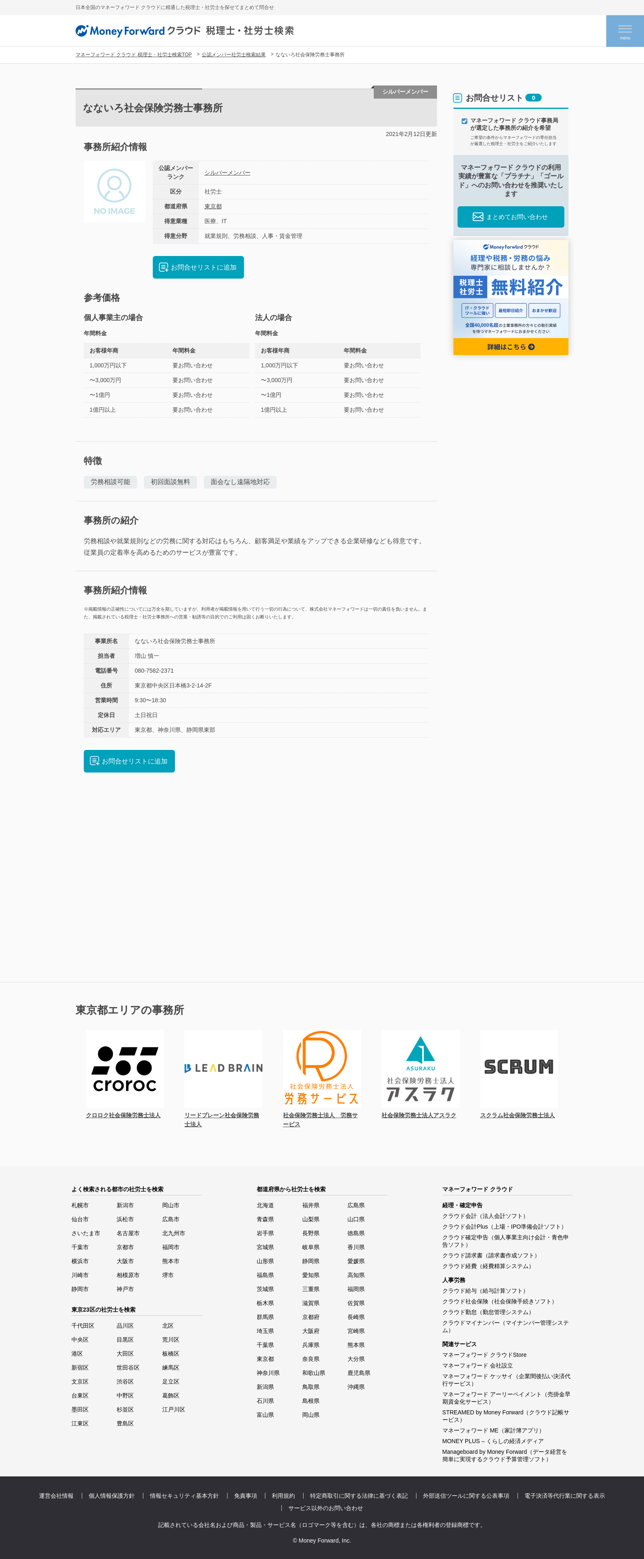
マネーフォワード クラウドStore (484, 1354)
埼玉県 (265, 1331)
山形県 (265, 1261)
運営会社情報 (56, 1495)
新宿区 (80, 1367)
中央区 (80, 1339)
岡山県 (311, 1414)
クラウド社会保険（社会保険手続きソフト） (499, 1301)
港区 (77, 1353)
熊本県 (356, 1345)
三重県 (311, 1289)
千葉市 (80, 1247)
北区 (168, 1325)
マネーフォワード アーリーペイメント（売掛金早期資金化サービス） (506, 1398)
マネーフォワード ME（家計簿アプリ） (493, 1430)
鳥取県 (311, 1387)
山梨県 (311, 1219)
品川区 (125, 1325)
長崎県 (356, 1317)
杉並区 (125, 1409)
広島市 (170, 1219)
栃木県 (265, 1303)
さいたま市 (85, 1233)
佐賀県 (356, 1303)
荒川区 (170, 1339)
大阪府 (311, 1331)
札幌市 (80, 1205)
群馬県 (265, 1317)
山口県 (356, 1219)
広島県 (356, 1205)
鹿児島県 (358, 1373)
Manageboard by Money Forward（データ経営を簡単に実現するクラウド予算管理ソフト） (504, 1455)
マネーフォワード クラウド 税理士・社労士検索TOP (134, 55)
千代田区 (82, 1325)
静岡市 (80, 1289)
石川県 (265, 1401)
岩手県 (265, 1233)
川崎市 (80, 1275)
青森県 (265, 1219)
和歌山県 (313, 1373)
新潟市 (125, 1205)
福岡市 (170, 1247)
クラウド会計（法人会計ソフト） (485, 1216)
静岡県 (311, 1261)
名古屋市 (128, 1233)
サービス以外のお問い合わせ (325, 1508)
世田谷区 (128, 1367)
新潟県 (265, 1387)
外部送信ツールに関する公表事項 (466, 1495)
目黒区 (125, 1339)
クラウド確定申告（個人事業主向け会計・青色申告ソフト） (505, 1241)
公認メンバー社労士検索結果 (234, 55)
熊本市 (170, 1261)
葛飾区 (170, 1395)
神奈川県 (268, 1373)
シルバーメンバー (228, 172)
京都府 (311, 1317)
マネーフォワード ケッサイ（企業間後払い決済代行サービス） (506, 1380)
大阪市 (125, 1261)
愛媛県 (356, 1261)
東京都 (213, 206)
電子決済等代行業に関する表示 (564, 1495)
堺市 (168, 1275)
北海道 (265, 1205)
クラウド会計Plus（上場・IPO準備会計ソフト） (504, 1226)
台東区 (80, 1395)
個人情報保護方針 (112, 1495)
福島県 (265, 1275)
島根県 (311, 1401)
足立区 (170, 1381)
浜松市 (125, 1219)
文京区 (80, 1381)
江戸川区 (173, 1409)
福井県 (311, 1205)
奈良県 (311, 1359)
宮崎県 (356, 1331)
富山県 (265, 1414)
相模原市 (128, 1275)
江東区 (80, 1423)
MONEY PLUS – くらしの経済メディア (493, 1441)
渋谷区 (125, 1381)
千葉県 (265, 1345)
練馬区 (170, 1367)
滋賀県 (311, 1303)
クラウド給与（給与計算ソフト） (485, 1290)
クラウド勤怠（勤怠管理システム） (488, 1312)
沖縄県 (356, 1387)
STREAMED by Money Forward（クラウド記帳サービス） (506, 1416)
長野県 (311, 1233)
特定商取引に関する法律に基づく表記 (359, 1495)
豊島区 (125, 1423)
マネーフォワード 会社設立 (477, 1365)
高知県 (356, 1275)
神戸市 (125, 1289)
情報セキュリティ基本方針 (184, 1495)
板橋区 (170, 1353)
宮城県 (265, 1247)
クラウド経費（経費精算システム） (488, 1266)
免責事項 (245, 1495)
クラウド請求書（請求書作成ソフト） (491, 1255)
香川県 (356, 1247)
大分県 (356, 1359)
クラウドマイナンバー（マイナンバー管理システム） (505, 1326)
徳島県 (356, 1233)
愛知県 (311, 1275)
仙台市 (80, 1219)
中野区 (125, 1395)
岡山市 (170, 1205)
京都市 (125, 1247)
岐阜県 (311, 1247)
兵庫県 (311, 1345)
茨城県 (265, 1289)
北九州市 (173, 1233)
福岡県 (356, 1289)
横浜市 (80, 1261)
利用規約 (283, 1495)
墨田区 (80, 1409)
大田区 (125, 1353)
